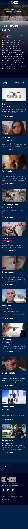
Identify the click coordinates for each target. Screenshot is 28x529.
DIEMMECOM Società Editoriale (9, 485)
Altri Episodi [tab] (5, 83)
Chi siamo (3, 496)
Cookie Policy (14, 496)
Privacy (8, 496)
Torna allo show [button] (18, 82)
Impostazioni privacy (5, 499)
